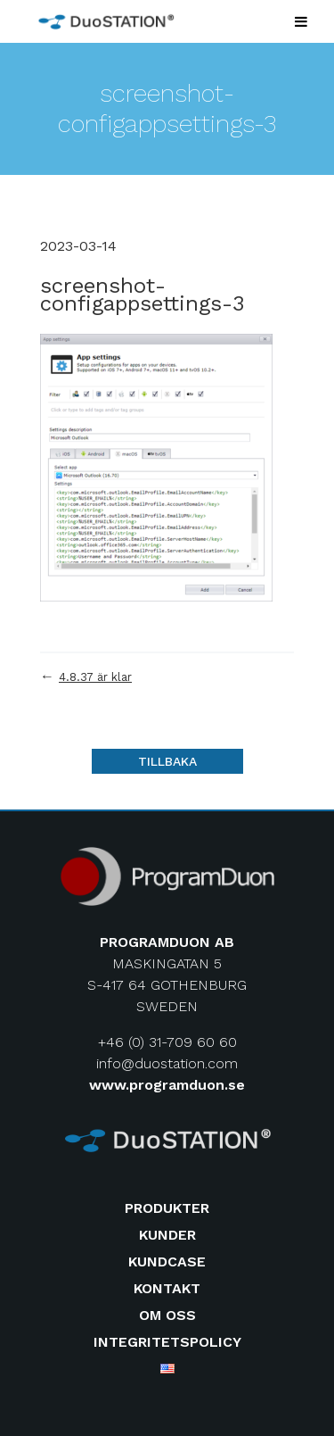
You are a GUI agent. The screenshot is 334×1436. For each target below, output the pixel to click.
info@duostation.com (167, 1063)
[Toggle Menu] (301, 21)
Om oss (167, 1315)
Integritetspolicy (167, 1341)
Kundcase (167, 1261)
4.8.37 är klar (95, 677)
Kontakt (167, 1288)
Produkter (167, 1207)
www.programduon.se (167, 1084)
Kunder (167, 1234)
